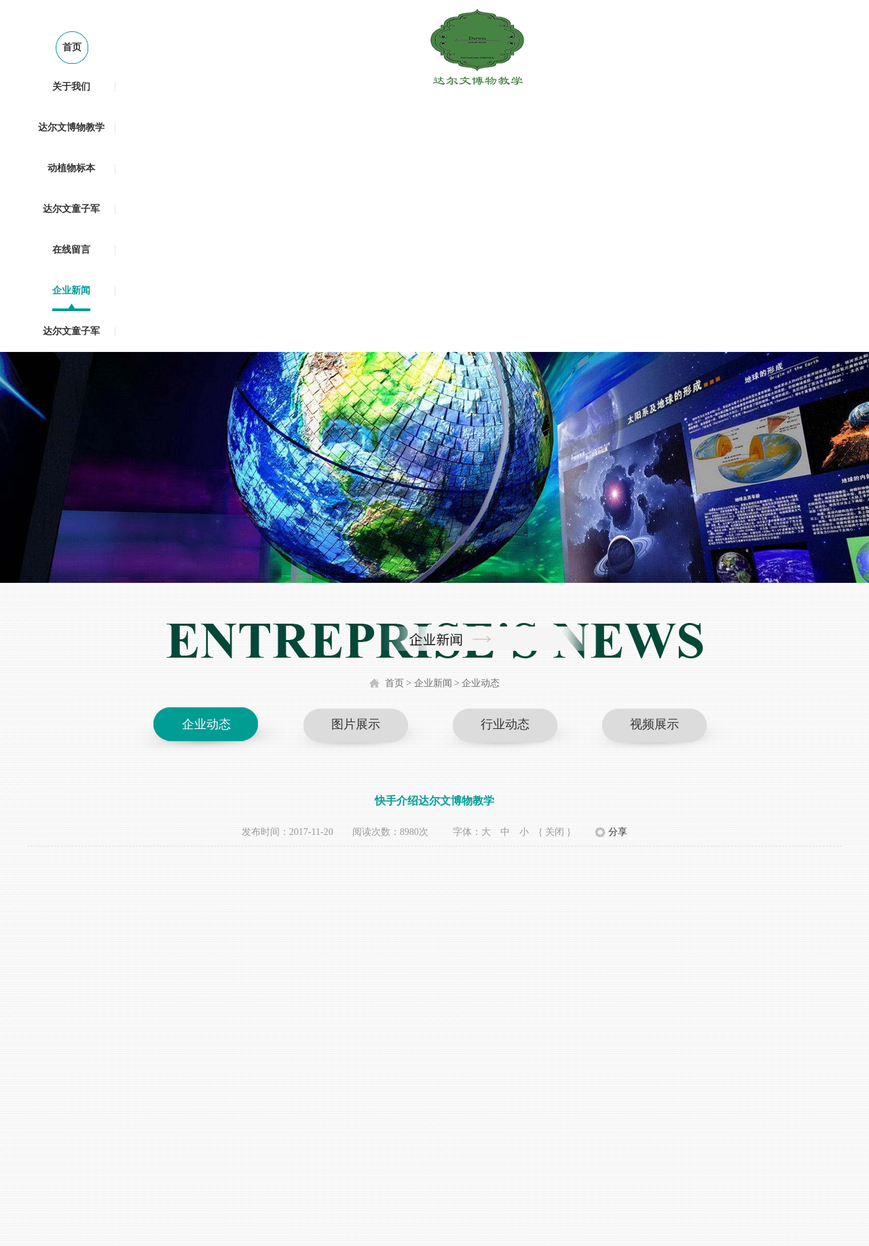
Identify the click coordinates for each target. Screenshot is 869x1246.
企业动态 (481, 683)
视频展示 (654, 724)
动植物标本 (71, 168)
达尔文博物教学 (71, 127)
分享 (617, 832)
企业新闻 (71, 290)
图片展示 (355, 724)
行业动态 (505, 724)
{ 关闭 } (554, 832)
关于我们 (71, 87)
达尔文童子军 (71, 209)
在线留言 (71, 250)
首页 (71, 47)
